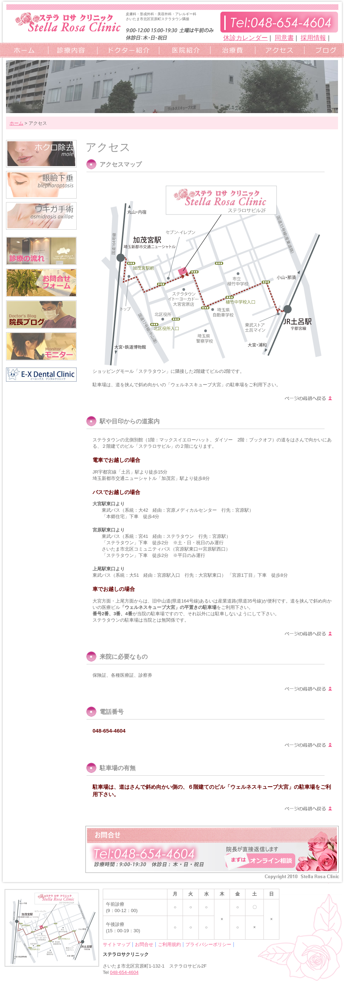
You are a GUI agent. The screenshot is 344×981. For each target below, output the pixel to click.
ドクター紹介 (126, 50)
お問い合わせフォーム (212, 849)
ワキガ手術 (41, 216)
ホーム (23, 50)
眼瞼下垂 (41, 185)
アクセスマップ (277, 50)
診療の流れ (41, 251)
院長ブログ (41, 314)
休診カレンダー (245, 37)
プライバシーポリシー (208, 944)
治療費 (230, 50)
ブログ (322, 50)
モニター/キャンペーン (41, 346)
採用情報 (313, 37)
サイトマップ (116, 944)
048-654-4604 (124, 972)
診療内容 (70, 50)
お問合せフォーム (41, 283)
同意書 (284, 37)
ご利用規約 (169, 944)
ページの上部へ (308, 398)
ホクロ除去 (41, 154)
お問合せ (144, 944)
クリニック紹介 (182, 50)
